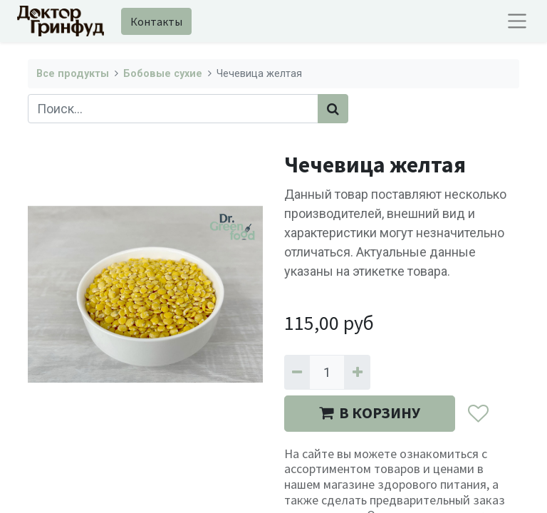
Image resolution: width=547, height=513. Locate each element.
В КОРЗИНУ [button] (369, 413)
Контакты (156, 21)
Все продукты (72, 74)
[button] (477, 414)
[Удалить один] (297, 372)
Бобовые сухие (162, 74)
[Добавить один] (357, 372)
